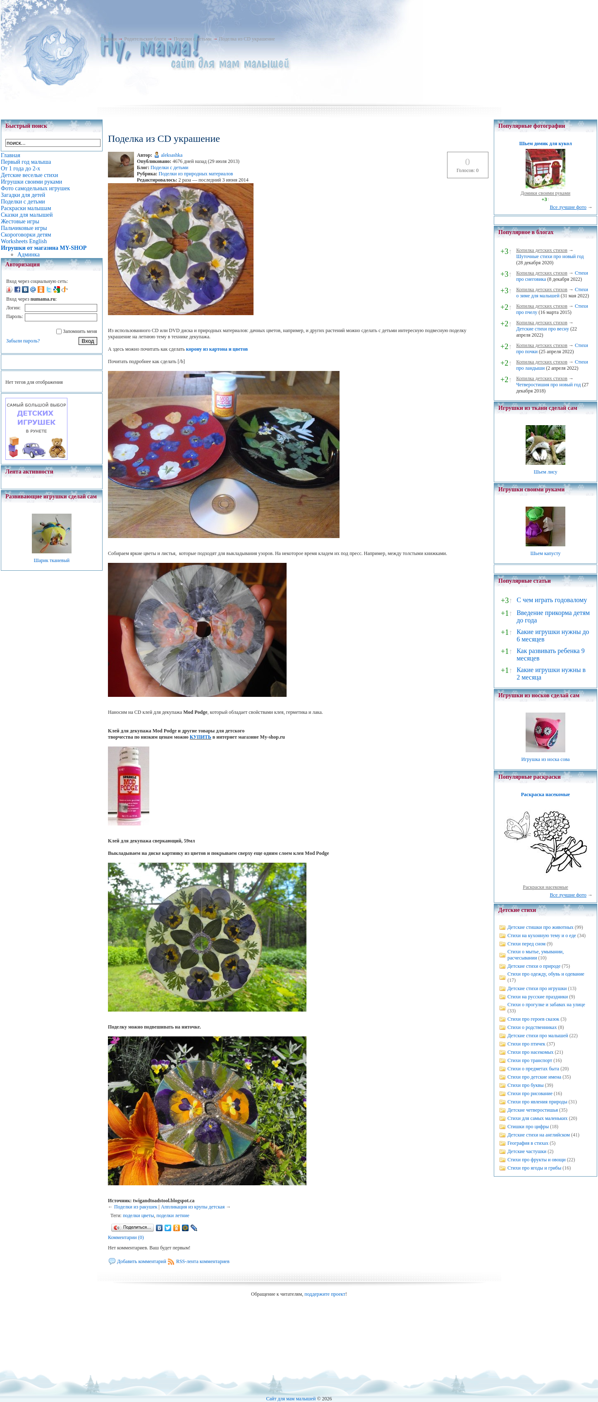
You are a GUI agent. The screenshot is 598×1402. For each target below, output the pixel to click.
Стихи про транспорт (529, 1060)
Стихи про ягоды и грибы (534, 1168)
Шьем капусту (545, 553)
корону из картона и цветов (217, 349)
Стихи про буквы (525, 1085)
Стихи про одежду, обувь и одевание (545, 974)
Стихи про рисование (530, 1093)
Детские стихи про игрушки (537, 988)
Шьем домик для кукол (545, 143)
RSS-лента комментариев (203, 1261)
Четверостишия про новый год (548, 385)
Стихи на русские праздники (537, 997)
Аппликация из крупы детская (193, 1207)
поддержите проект (324, 1294)
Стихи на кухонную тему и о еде (541, 935)
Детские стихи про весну (542, 329)
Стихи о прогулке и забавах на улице (546, 1004)
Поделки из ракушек (136, 1207)
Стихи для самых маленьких (537, 1118)
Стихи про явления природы (537, 1102)
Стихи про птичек (526, 1044)
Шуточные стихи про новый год (550, 256)
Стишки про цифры (528, 1126)
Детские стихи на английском (538, 1135)
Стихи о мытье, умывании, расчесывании (535, 955)
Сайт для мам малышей (291, 1399)
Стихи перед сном (526, 944)
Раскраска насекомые (545, 794)
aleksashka (171, 155)
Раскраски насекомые (545, 887)
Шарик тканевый (51, 560)
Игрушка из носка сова (545, 759)
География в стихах (527, 1143)
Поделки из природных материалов (196, 174)
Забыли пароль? (23, 341)
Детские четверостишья (532, 1110)
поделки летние (172, 1215)
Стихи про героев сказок (533, 1019)
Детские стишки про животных (540, 927)
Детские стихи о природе (533, 966)
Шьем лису (545, 472)
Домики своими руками (545, 193)
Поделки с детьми (192, 39)
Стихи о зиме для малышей (552, 293)
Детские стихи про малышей (537, 1035)
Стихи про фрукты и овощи (536, 1160)
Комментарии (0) (126, 1237)
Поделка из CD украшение (247, 39)
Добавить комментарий (141, 1261)
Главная (108, 39)
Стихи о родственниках (532, 1027)
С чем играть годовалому (552, 599)
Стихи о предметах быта (533, 1069)
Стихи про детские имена (534, 1077)
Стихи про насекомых (530, 1052)
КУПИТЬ (200, 737)
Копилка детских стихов (541, 250)
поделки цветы (138, 1215)
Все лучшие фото (568, 207)
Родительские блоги (145, 39)
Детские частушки (526, 1151)
